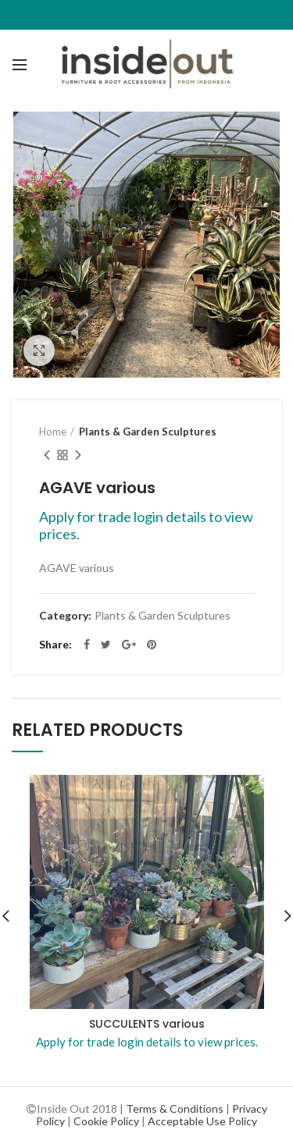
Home (52, 431)
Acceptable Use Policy (202, 1121)
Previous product (47, 456)
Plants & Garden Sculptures (147, 431)
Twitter (106, 644)
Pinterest (151, 644)
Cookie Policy (106, 1121)
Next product (78, 456)
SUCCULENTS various (147, 1024)
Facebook (87, 644)
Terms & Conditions (174, 1108)
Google (129, 644)
